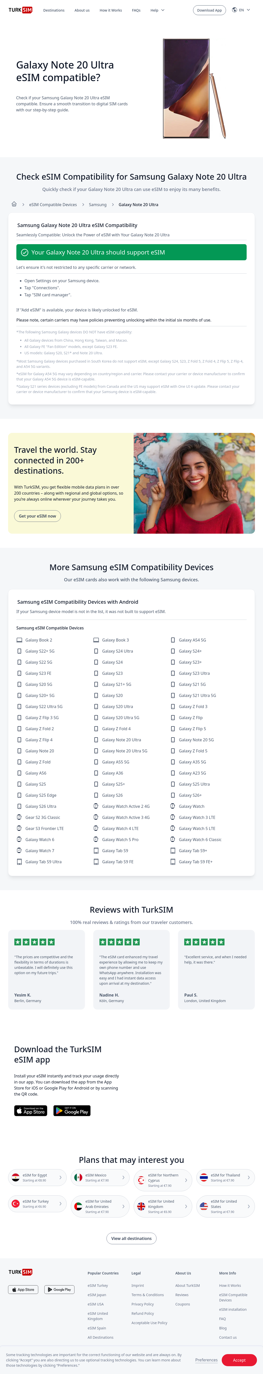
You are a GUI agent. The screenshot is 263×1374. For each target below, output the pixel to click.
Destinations (53, 10)
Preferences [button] (206, 1360)
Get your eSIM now (37, 516)
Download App (209, 10)
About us (82, 10)
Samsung (98, 204)
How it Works (111, 10)
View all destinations (131, 1238)
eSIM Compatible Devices (53, 204)
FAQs (136, 10)
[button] (157, 10)
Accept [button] (239, 1360)
